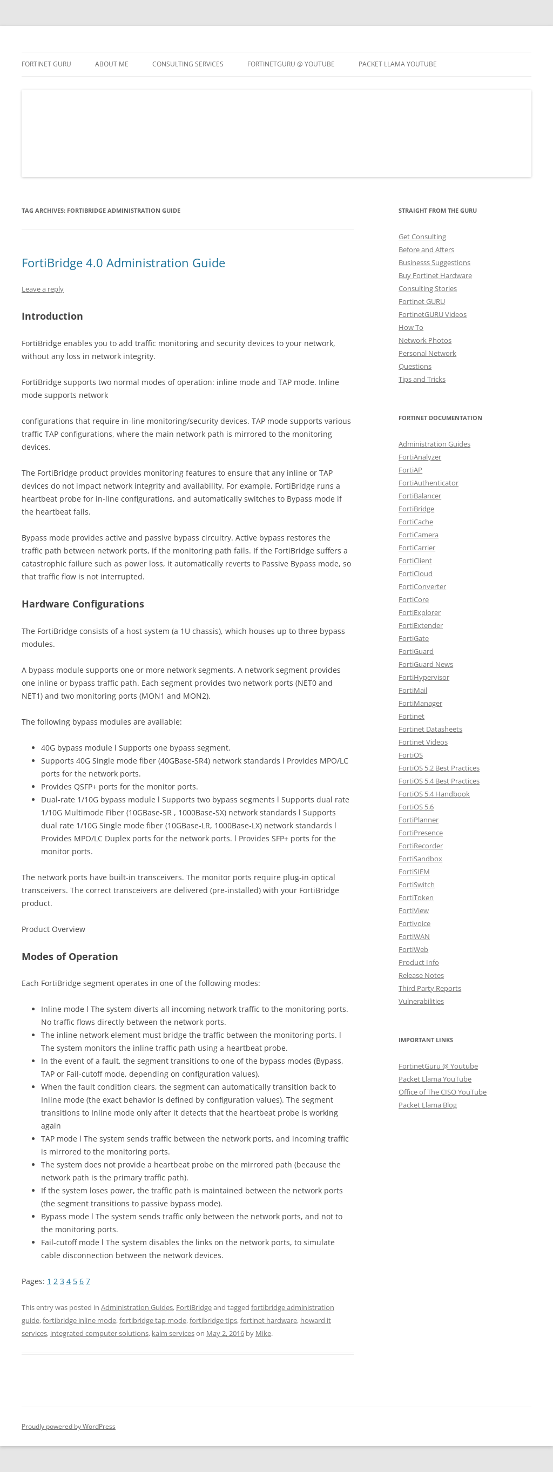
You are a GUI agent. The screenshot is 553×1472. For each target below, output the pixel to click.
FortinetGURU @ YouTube (291, 64)
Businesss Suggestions (434, 262)
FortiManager (420, 703)
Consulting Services (188, 64)
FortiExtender (421, 625)
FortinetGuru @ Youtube (438, 1066)
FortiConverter (422, 586)
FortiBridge (194, 1307)
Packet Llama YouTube (398, 64)
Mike (263, 1333)
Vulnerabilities (421, 1001)
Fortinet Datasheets (430, 729)
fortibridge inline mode (79, 1320)
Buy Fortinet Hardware (435, 275)
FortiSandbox (420, 858)
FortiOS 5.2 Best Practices (439, 768)
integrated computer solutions (99, 1333)
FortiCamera (419, 534)
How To (411, 327)
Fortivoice (414, 923)
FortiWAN (414, 936)
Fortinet (411, 716)
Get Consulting (422, 236)
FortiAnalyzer (420, 457)
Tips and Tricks (422, 379)
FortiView (414, 910)
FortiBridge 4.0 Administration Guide (123, 262)
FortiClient (415, 560)
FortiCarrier (417, 547)
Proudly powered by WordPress (69, 1426)
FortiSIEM (414, 871)
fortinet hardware (268, 1320)
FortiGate (414, 638)
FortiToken (416, 897)
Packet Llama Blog (428, 1105)
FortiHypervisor (424, 677)
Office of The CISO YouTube (443, 1092)
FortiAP (410, 470)
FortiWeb (413, 949)
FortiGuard (416, 651)
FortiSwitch (417, 884)
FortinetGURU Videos (433, 314)
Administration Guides (137, 1307)
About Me (112, 64)
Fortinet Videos (423, 742)
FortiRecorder (421, 845)
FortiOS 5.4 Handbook (434, 794)
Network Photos (425, 340)
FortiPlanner (419, 820)
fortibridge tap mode (152, 1320)
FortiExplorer (420, 612)
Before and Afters (426, 249)
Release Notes (421, 975)
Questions (415, 366)
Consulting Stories (428, 288)
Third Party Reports (430, 988)
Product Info (419, 962)
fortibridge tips (213, 1320)
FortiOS (411, 755)
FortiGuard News (426, 664)
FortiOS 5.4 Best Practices (439, 781)
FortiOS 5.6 (416, 807)
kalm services (173, 1333)
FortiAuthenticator (428, 483)
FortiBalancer (420, 496)
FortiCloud (416, 573)
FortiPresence (421, 833)
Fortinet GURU (46, 64)
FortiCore (414, 599)
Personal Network (427, 353)
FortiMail (413, 690)
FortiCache (416, 521)
